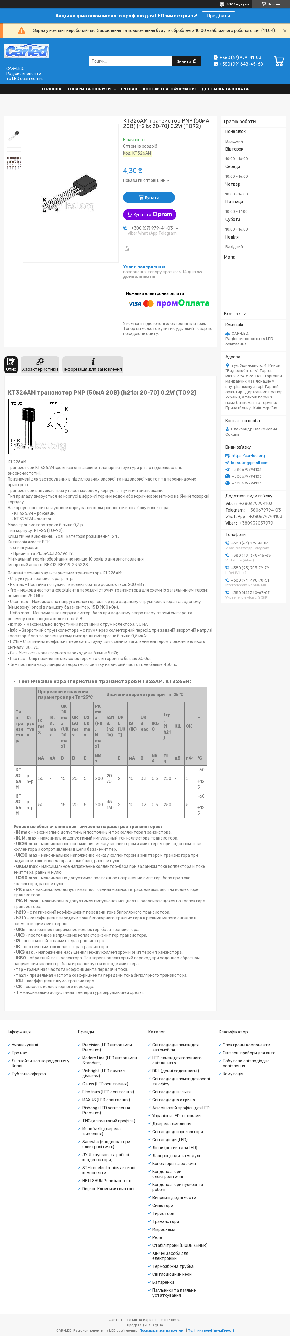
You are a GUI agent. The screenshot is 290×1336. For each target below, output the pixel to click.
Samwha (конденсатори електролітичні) (106, 1144)
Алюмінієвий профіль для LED (181, 1107)
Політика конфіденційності (211, 1330)
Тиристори (163, 1213)
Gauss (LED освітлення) (105, 1084)
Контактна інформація (169, 89)
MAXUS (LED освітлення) (106, 1100)
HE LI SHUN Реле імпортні (106, 1180)
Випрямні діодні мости (174, 1197)
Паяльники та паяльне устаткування (174, 1293)
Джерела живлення (171, 1123)
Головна (51, 89)
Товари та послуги (89, 89)
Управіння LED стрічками (176, 1115)
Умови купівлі (25, 1045)
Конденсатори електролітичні (167, 1174)
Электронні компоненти (246, 1045)
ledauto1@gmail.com (249, 462)
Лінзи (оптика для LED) (174, 1147)
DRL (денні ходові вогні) (175, 1071)
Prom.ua (174, 1320)
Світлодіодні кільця (171, 1092)
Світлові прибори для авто (249, 1053)
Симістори (162, 1205)
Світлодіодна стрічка (173, 1100)
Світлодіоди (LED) (170, 1139)
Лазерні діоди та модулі (176, 1155)
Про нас (128, 89)
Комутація (233, 1074)
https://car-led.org (248, 455)
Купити (152, 197)
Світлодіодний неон (172, 1274)
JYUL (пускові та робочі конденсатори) (105, 1157)
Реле (157, 1237)
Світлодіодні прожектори (177, 1131)
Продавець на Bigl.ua (145, 1325)
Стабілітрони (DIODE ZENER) (179, 1245)
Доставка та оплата (225, 89)
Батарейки (163, 1282)
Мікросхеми (163, 1229)
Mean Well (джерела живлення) (101, 1131)
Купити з (153, 214)
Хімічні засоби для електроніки (170, 1256)
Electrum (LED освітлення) (108, 1092)
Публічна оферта (29, 1074)
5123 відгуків (238, 4)
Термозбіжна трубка (173, 1266)
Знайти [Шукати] (184, 61)
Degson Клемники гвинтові (108, 1188)
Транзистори (165, 1221)
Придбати (218, 16)
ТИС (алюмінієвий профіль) (108, 1120)
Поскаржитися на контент (162, 1330)
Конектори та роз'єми (174, 1163)
